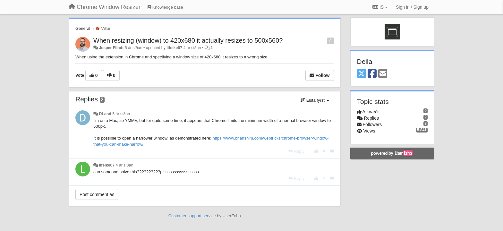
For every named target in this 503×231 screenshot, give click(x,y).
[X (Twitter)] (361, 74)
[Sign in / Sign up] (412, 7)
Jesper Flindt (111, 48)
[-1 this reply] (332, 151)
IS (380, 7)
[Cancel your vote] (324, 151)
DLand (105, 114)
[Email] (382, 74)
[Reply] (296, 151)
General (82, 28)
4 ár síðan (124, 165)
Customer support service (192, 215)
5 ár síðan (121, 114)
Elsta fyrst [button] (314, 100)
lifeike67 (174, 48)
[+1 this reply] (316, 151)
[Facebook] (372, 74)
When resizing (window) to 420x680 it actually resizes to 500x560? (188, 40)
